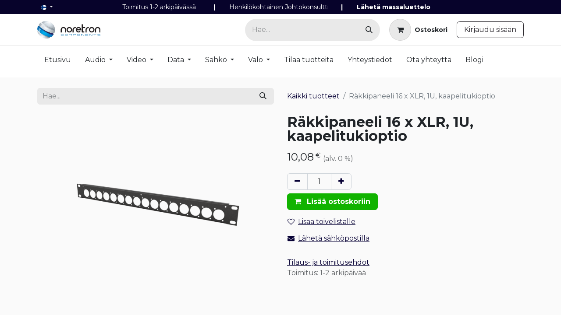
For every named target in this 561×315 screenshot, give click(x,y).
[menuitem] (57, 62)
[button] (332, 201)
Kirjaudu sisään (490, 29)
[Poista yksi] (297, 181)
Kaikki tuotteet (313, 96)
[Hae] (369, 30)
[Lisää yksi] (341, 181)
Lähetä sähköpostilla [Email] (328, 238)
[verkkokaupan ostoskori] (418, 30)
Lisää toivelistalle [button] (321, 221)
